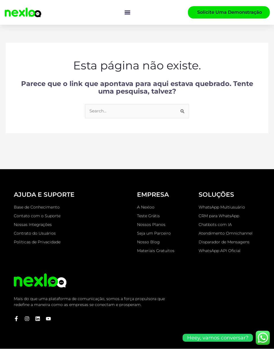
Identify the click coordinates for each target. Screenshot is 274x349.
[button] (127, 12)
